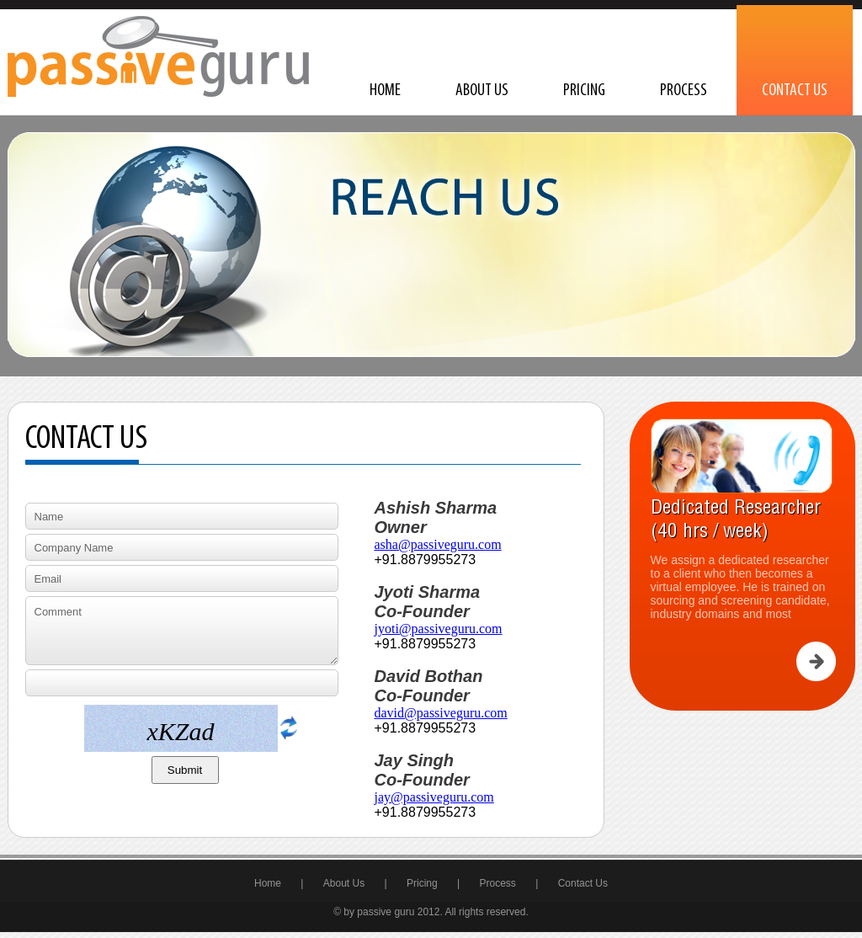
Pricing (584, 91)
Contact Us (794, 91)
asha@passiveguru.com (438, 544)
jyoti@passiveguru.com (439, 628)
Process (683, 91)
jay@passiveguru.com (434, 797)
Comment (181, 630)
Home (385, 91)
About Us (481, 91)
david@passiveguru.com (441, 713)
